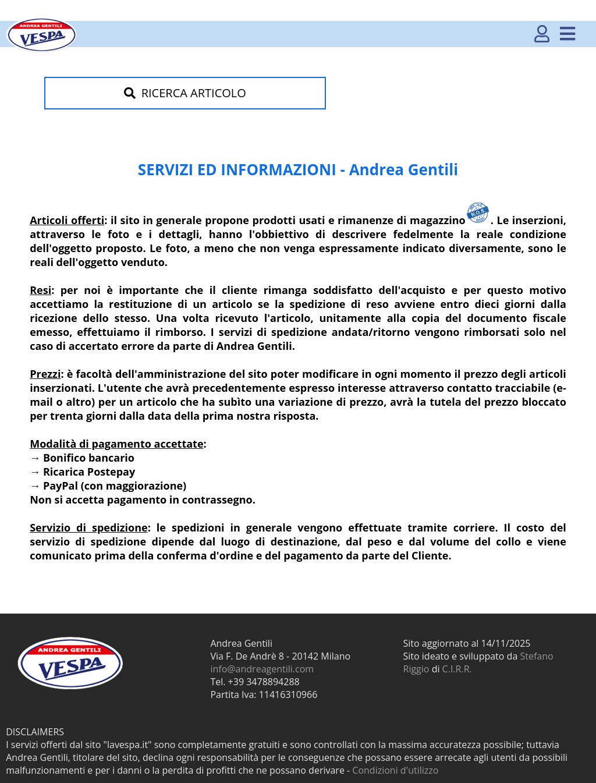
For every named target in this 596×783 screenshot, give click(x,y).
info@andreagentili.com (262, 668)
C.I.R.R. (457, 668)
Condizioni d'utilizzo (395, 770)
